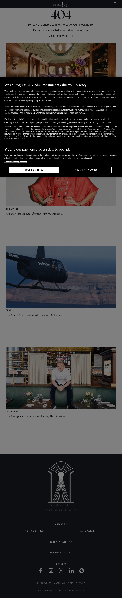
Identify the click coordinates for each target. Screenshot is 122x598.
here (49, 100)
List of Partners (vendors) (15, 162)
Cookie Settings (34, 170)
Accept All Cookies (86, 170)
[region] (61, 127)
